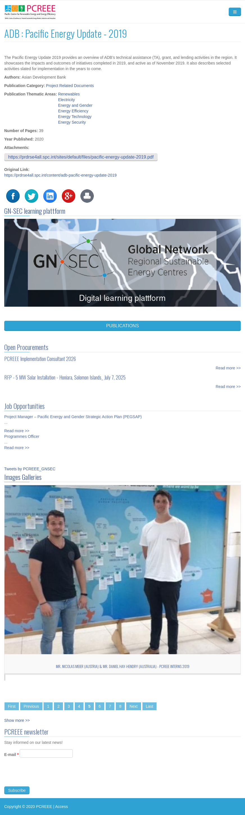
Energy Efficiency (73, 111)
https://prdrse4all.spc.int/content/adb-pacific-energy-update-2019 (60, 175)
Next (134, 706)
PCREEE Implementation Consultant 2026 (40, 354)
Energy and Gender (75, 105)
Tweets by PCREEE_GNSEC (29, 469)
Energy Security (72, 122)
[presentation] (47, 780)
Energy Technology (75, 116)
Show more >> (17, 720)
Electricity (66, 99)
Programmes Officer (21, 432)
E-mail (11, 759)
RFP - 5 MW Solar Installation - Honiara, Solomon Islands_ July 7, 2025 (65, 373)
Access (61, 806)
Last (149, 706)
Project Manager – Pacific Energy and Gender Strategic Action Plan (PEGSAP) (73, 412)
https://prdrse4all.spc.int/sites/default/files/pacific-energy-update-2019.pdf (81, 157)
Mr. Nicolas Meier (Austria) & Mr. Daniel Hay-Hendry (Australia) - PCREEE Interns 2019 (122, 666)
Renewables (69, 94)
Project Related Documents (70, 85)
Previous (31, 706)
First (11, 706)
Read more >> (228, 363)
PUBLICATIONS (122, 325)
